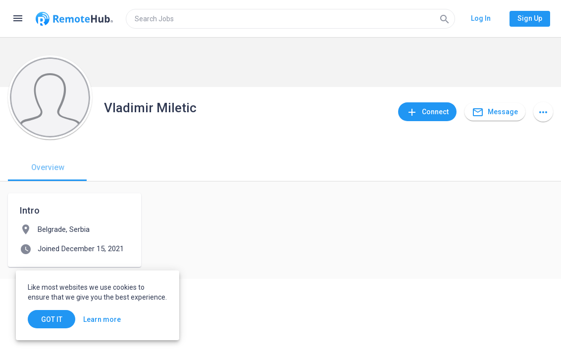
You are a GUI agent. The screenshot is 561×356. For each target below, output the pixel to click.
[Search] (445, 19)
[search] (290, 18)
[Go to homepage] (74, 19)
